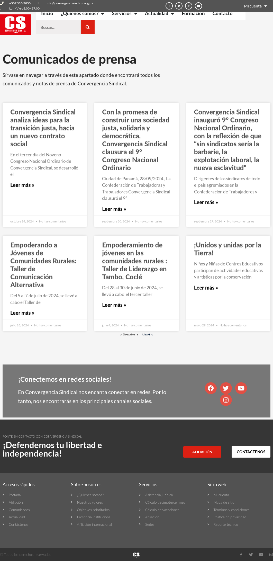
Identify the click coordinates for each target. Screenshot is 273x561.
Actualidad (159, 13)
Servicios (124, 13)
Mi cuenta (255, 6)
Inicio (47, 13)
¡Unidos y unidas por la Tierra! (227, 283)
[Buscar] (88, 27)
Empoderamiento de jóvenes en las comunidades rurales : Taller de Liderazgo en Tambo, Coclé (134, 295)
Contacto (223, 13)
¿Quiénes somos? (82, 13)
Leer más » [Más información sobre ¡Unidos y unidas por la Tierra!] (206, 321)
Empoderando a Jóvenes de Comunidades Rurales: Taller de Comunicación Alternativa (43, 299)
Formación (193, 13)
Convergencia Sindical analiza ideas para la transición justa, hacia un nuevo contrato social (43, 161)
